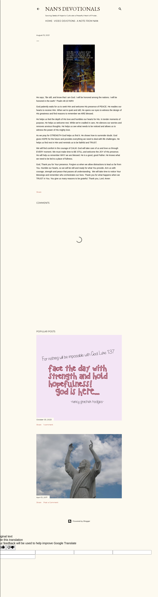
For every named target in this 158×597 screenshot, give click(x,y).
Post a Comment (50, 502)
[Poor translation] (11, 547)
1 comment (48, 425)
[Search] (120, 8)
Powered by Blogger (79, 521)
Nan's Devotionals (72, 8)
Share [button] (38, 192)
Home (48, 21)
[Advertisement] (79, 302)
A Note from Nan (87, 21)
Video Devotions (64, 21)
